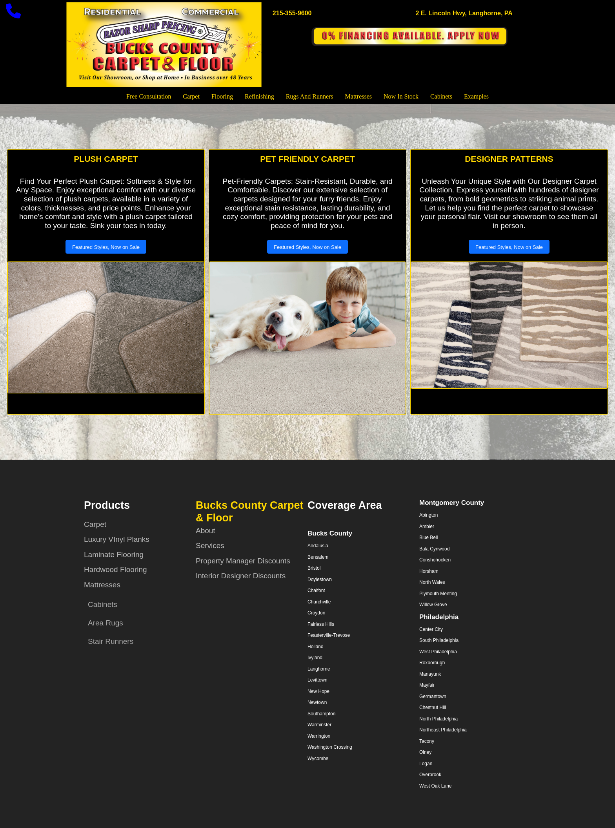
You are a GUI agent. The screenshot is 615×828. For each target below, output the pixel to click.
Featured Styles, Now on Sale (106, 247)
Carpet (191, 96)
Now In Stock (401, 96)
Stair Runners (110, 641)
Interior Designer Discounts (241, 576)
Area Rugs (105, 623)
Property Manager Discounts (243, 561)
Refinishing (259, 96)
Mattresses (358, 96)
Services (210, 545)
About (205, 530)
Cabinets (441, 96)
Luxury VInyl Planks (116, 539)
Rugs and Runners (309, 96)
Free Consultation (148, 96)
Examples (476, 96)
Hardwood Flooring (115, 569)
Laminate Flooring (114, 554)
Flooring (222, 96)
